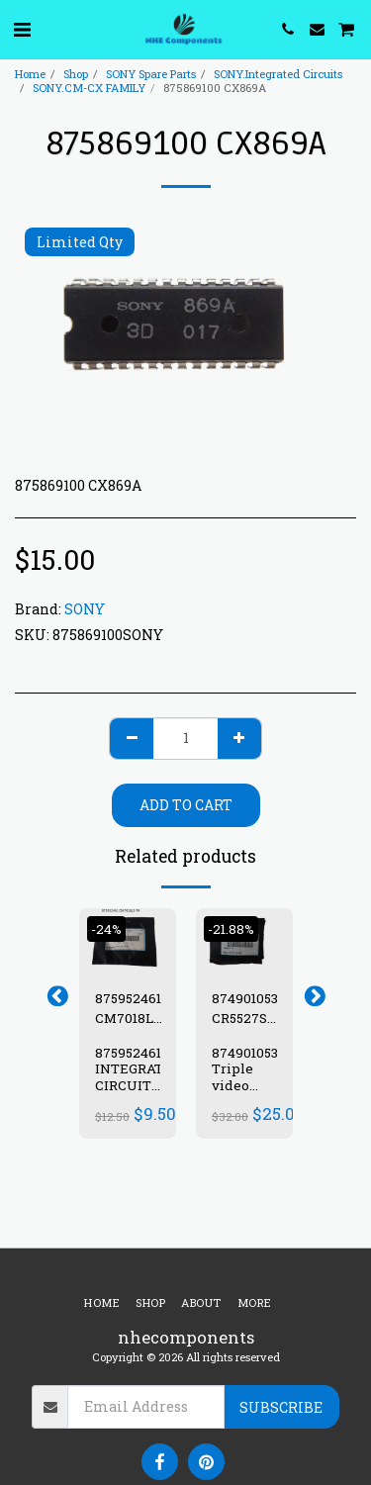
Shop (75, 73)
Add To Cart (185, 804)
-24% (106, 929)
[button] (22, 28)
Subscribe (281, 1407)
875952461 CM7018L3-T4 (130, 1008)
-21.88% (231, 929)
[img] (127, 940)
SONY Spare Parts (151, 73)
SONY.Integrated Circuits (278, 73)
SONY (84, 609)
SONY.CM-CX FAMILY (89, 87)
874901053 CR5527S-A (245, 1008)
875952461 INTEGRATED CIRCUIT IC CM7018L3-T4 (138, 1094)
